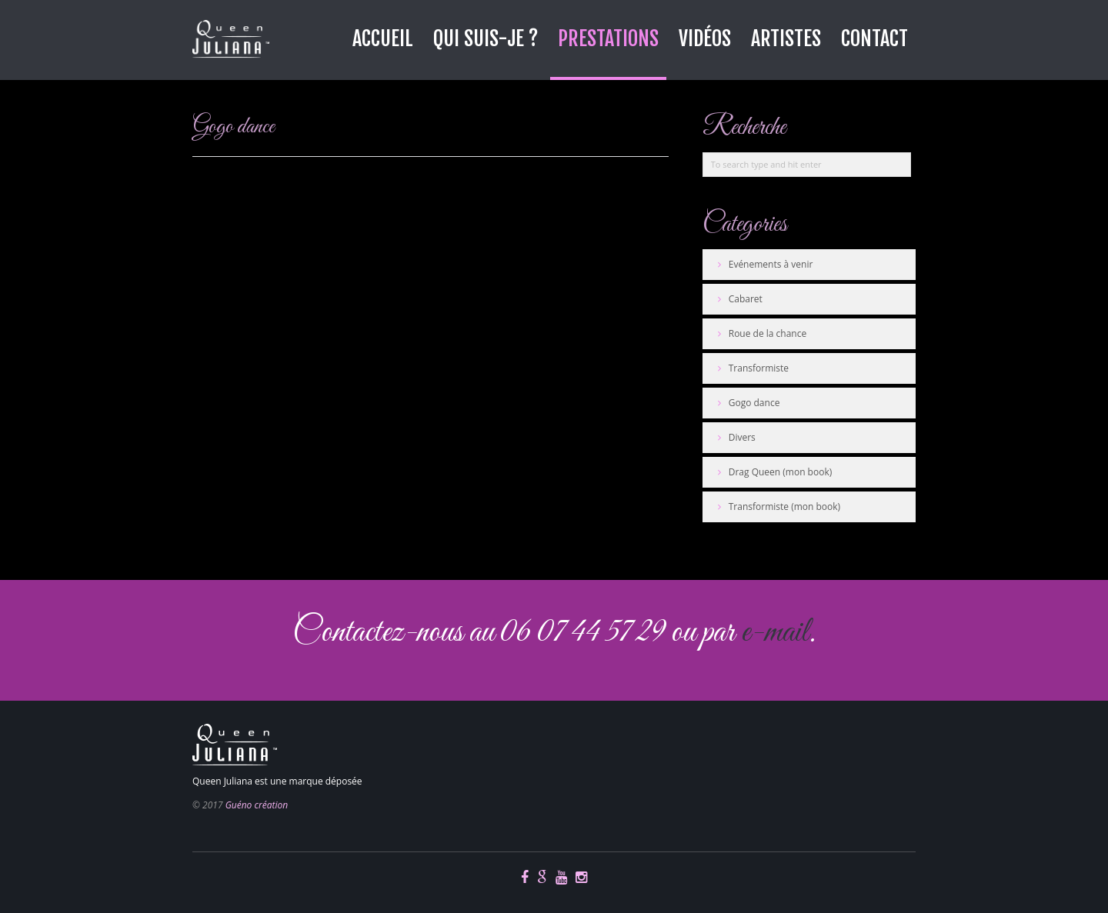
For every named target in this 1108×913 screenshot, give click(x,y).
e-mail (775, 633)
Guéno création (256, 804)
